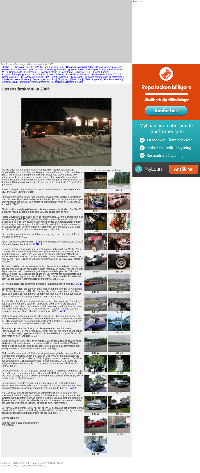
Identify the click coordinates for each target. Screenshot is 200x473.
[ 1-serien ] (49, 69)
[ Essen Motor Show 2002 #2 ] (106, 74)
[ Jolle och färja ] (55, 74)
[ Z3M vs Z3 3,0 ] (82, 72)
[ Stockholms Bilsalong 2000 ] (67, 82)
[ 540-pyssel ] (36, 69)
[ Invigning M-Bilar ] (95, 69)
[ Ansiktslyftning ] (49, 72)
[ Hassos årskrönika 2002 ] (36, 77)
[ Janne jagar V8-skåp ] (44, 79)
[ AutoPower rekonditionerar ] (16, 79)
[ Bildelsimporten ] (92, 79)
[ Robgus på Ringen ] (12, 74)
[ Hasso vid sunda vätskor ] (109, 67)
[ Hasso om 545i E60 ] (34, 74)
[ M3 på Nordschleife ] (12, 72)
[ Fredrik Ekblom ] (101, 72)
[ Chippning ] (62, 79)
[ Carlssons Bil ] (32, 72)
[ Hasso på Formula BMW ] (27, 67)
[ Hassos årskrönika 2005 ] (79, 67)
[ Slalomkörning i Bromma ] (15, 82)
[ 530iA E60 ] (62, 69)
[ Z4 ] (19, 77)
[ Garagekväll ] (8, 77)
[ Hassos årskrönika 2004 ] (14, 69)
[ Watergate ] (117, 77)
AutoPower (6, 64)
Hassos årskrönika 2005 (40, 64)
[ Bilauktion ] (76, 79)
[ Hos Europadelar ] (113, 79)
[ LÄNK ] (37, 244)
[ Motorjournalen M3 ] (41, 82)
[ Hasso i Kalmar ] (115, 69)
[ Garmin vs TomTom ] (52, 67)
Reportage (20, 64)
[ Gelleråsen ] (66, 72)
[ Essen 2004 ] (76, 69)
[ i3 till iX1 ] (6, 67)
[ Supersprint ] (77, 77)
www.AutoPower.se (36, 465)
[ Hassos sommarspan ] (97, 77)
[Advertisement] (66, 31)
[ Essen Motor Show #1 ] (77, 74)
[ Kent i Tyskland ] (60, 77)
